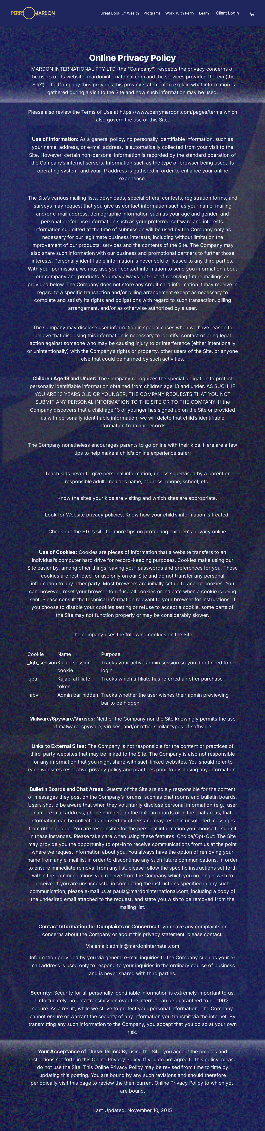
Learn (203, 13)
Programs (151, 13)
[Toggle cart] (252, 13)
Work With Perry (179, 13)
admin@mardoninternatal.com (144, 946)
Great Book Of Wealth (119, 13)
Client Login (227, 13)
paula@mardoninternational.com (150, 891)
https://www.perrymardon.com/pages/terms (171, 112)
